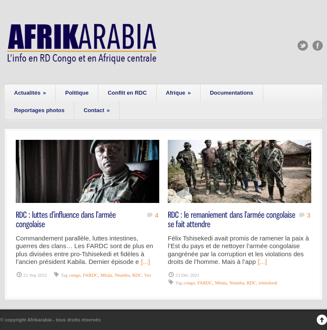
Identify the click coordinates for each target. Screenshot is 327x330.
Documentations (231, 93)
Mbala (106, 275)
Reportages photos (39, 110)
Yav (147, 275)
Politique (77, 93)
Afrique (178, 93)
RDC (137, 275)
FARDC (90, 275)
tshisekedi (268, 282)
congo (74, 275)
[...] (145, 261)
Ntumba (122, 275)
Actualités (30, 93)
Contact (96, 110)
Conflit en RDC (127, 93)
